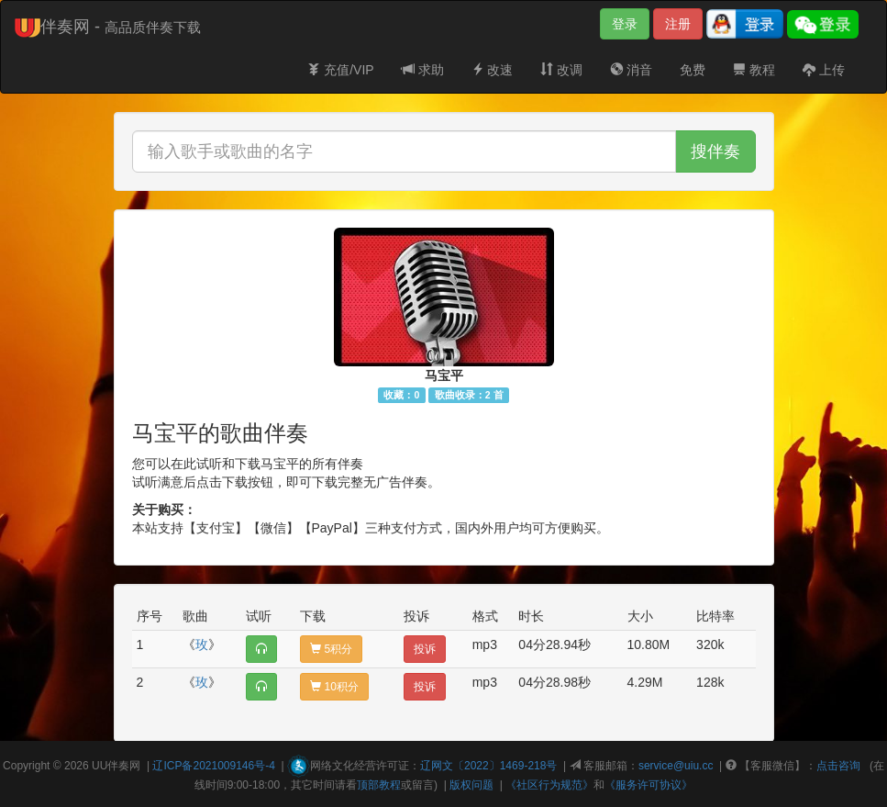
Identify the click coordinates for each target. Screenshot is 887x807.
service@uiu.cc (676, 765)
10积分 (334, 686)
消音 (631, 69)
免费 (692, 69)
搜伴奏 (715, 151)
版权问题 (471, 785)
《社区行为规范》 (549, 785)
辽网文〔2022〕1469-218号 (488, 765)
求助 (423, 69)
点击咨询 (838, 765)
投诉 (425, 649)
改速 (492, 69)
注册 (678, 24)
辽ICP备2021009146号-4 (213, 765)
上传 (824, 69)
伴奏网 (123, 765)
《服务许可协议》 (648, 785)
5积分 (331, 649)
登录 (625, 24)
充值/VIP (340, 69)
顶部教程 (379, 785)
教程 (754, 69)
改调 (561, 69)
